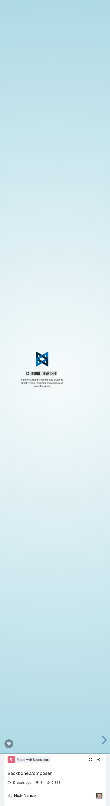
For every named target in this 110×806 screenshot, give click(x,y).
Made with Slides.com (33, 760)
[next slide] (106, 740)
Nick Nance (25, 795)
